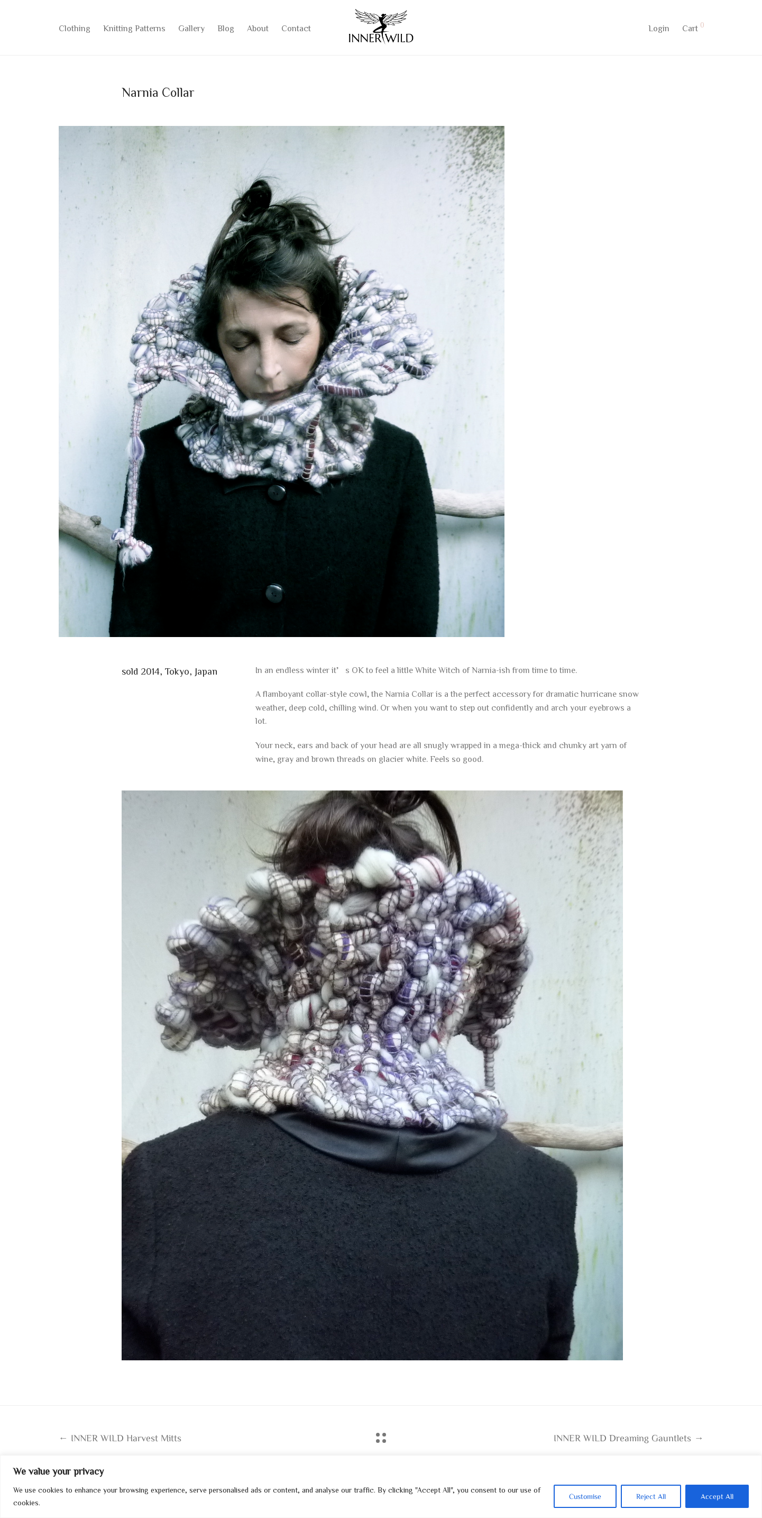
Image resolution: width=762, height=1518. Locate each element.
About (258, 30)
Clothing (74, 30)
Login (658, 30)
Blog (225, 30)
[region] (381, 1486)
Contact (296, 30)
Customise (585, 1496)
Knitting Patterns (134, 30)
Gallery (191, 30)
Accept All (717, 1496)
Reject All (651, 1496)
